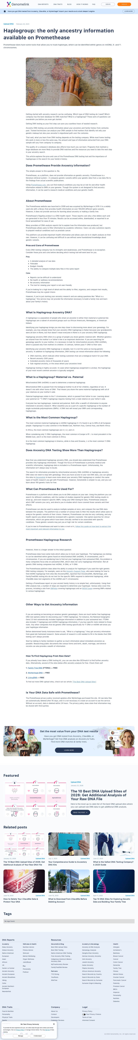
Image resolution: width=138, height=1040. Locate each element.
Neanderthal (6, 991)
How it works (82, 4)
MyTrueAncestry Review (59, 964)
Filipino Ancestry (88, 968)
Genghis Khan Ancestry (90, 953)
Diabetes (116, 1001)
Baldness (116, 953)
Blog (69, 4)
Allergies (116, 947)
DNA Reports (43, 4)
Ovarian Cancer (118, 977)
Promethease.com (38, 185)
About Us (54, 1011)
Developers (55, 1017)
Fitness (115, 971)
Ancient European (8, 974)
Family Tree (117, 968)
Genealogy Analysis (89, 950)
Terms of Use (87, 1017)
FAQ (93, 4)
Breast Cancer (118, 956)
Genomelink (40, 477)
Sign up (124, 4)
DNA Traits (57, 4)
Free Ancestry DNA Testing (60, 956)
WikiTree (54, 980)
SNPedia (53, 588)
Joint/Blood (27, 962)
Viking (4, 980)
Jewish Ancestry (88, 962)
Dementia (116, 965)
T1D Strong (55, 974)
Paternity (116, 983)
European (5, 956)
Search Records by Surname (92, 980)
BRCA (115, 989)
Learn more (128, 11)
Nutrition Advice (28, 947)
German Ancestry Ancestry (91, 956)
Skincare (26, 953)
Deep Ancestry (7, 947)
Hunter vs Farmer (8, 968)
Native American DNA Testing (61, 953)
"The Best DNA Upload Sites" (84, 682)
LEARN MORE (69, 750)
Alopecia (116, 992)
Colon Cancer (118, 962)
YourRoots (54, 977)
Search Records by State (91, 977)
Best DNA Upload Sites (59, 947)
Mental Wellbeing (29, 956)
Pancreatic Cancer (119, 980)
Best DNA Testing (57, 950)
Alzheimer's (117, 950)
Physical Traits (7, 1017)
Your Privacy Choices (91, 1014)
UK (3, 965)
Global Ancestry (7, 950)
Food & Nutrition (8, 1011)
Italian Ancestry (87, 965)
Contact (54, 1014)
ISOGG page (87, 588)
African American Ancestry (91, 971)
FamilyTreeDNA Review (59, 967)
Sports (4, 1020)
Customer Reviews (57, 1020)
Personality (27, 969)
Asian (4, 959)
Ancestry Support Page (75, 571)
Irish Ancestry (87, 959)
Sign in (108, 4)
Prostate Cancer (119, 986)
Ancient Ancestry (8, 971)
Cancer (115, 959)
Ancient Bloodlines (8, 977)
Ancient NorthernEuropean (8, 987)
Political (25, 972)
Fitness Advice (28, 950)
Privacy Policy (87, 1011)
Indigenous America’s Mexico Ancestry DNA (61, 960)
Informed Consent (88, 1020)
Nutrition (116, 998)
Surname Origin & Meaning (91, 983)
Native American (8, 953)
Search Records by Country (92, 974)
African (4, 962)
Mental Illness (118, 974)
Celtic (4, 983)
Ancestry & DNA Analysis (91, 947)
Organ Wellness (28, 959)
